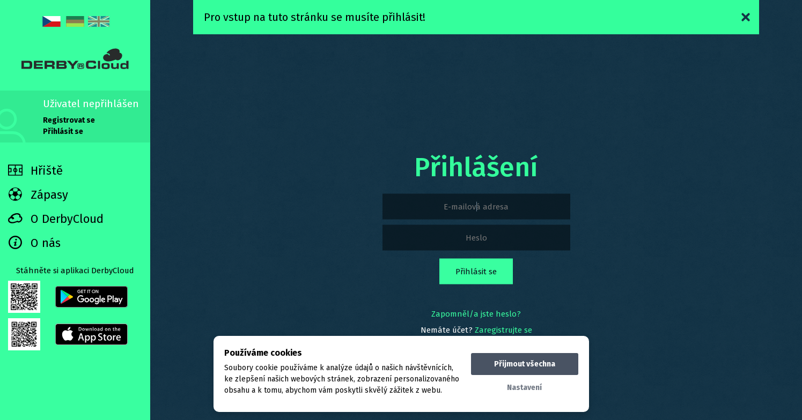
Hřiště (35, 170)
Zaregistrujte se (503, 330)
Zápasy (38, 195)
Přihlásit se (63, 131)
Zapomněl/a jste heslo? (476, 314)
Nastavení (524, 387)
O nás (34, 243)
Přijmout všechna (524, 364)
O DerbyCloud (56, 219)
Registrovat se (69, 120)
